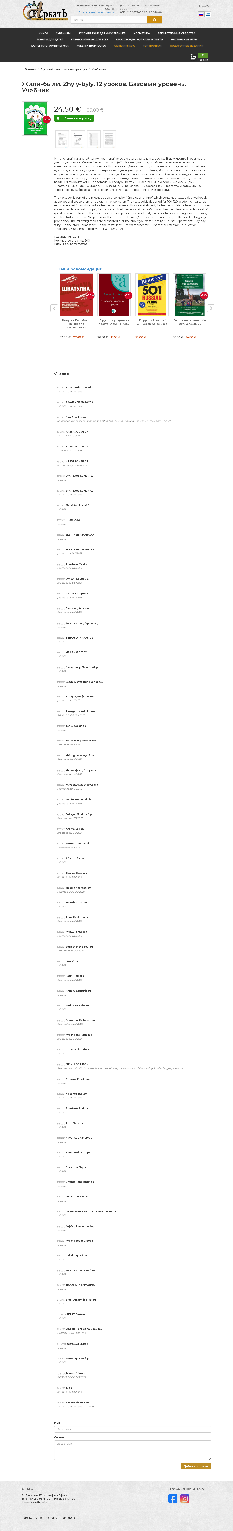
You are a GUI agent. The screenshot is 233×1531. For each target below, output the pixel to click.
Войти (204, 5)
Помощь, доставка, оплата (96, 12)
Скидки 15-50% (124, 45)
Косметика (142, 33)
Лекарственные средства (176, 33)
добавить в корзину (74, 118)
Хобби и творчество (91, 45)
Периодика (68, 1517)
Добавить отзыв (196, 1466)
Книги (43, 33)
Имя (57, 1423)
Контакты (51, 1517)
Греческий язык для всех (89, 39)
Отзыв (59, 1437)
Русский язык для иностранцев (102, 33)
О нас (38, 1517)
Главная (30, 69)
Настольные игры (184, 39)
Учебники (99, 69)
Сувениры (63, 33)
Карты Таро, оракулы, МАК (50, 45)
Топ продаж (152, 45)
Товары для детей (50, 39)
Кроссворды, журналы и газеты (139, 39)
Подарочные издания (186, 45)
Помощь (27, 1517)
